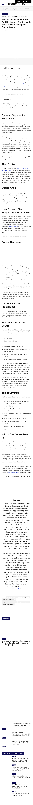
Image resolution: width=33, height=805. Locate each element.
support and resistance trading (9, 602)
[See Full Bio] (20, 588)
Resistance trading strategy (9, 599)
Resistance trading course (23, 597)
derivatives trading (13, 472)
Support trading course (24, 602)
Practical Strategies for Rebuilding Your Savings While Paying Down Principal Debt (21, 734)
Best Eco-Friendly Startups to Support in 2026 (20, 794)
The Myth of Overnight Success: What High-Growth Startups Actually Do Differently (21, 786)
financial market (13, 226)
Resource (8, 8)
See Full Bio (16, 589)
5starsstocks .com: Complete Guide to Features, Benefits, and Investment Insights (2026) (16, 643)
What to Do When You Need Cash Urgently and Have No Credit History (20, 742)
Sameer (8, 31)
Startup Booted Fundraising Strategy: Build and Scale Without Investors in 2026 (20, 760)
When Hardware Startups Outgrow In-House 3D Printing (21, 776)
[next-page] (6, 801)
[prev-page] (3, 801)
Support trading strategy (8, 604)
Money (3, 639)
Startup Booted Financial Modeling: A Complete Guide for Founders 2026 (20, 768)
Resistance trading (11, 597)
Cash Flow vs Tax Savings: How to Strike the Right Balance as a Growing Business (21, 725)
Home (3, 8)
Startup (14, 756)
